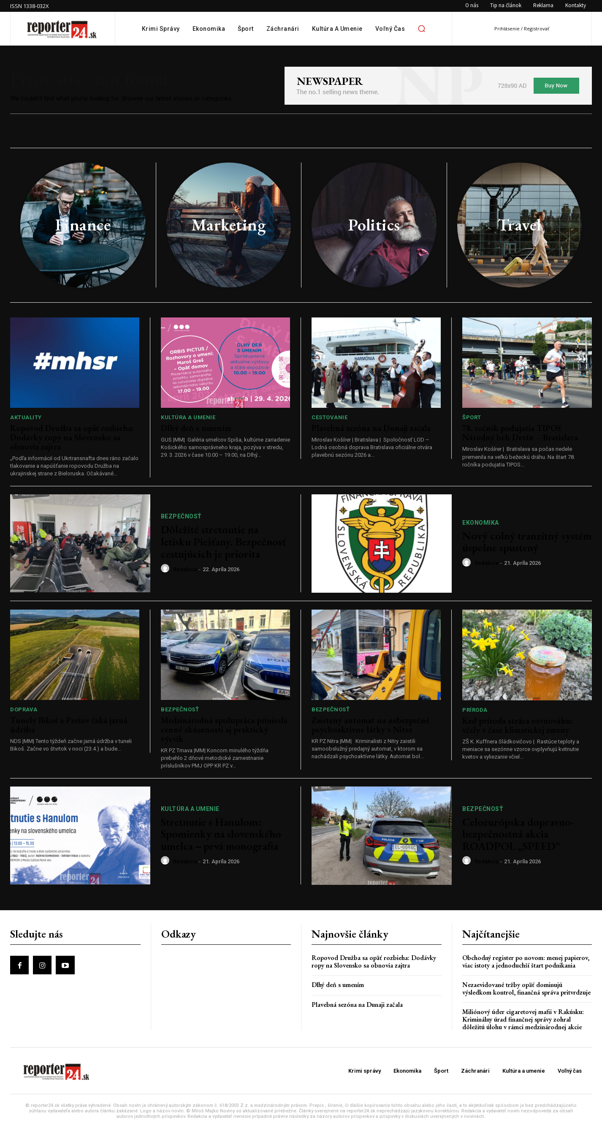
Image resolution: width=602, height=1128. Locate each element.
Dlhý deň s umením (196, 428)
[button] (421, 29)
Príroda (475, 710)
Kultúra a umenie (188, 417)
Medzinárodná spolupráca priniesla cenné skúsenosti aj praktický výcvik (224, 729)
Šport (471, 417)
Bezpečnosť (181, 516)
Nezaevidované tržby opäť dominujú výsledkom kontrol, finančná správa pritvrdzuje (526, 988)
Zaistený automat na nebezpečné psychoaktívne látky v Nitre (370, 725)
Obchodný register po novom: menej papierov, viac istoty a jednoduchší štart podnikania (525, 961)
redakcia (185, 569)
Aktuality (26, 417)
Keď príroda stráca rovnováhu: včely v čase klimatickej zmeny (517, 725)
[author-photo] (166, 568)
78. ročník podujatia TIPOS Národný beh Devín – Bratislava (520, 433)
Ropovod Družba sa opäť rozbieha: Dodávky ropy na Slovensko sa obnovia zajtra (72, 437)
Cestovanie (329, 417)
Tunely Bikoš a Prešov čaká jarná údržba (68, 725)
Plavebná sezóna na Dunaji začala (371, 428)
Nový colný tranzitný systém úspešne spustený (527, 542)
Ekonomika (480, 523)
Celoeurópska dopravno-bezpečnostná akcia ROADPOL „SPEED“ (518, 834)
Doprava (24, 709)
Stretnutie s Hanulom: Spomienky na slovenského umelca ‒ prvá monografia (221, 834)
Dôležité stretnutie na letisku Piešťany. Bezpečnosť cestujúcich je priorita (223, 541)
